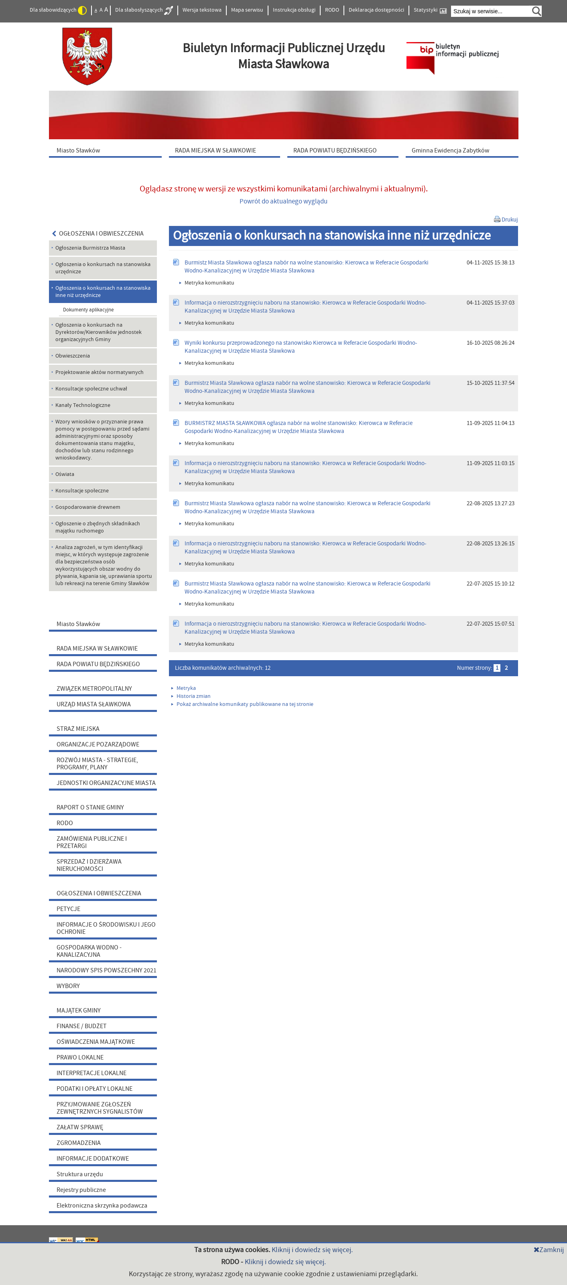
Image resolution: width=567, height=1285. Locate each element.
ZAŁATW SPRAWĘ (80, 1127)
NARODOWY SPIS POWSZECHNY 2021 (106, 970)
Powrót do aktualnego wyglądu (283, 201)
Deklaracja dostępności (376, 10)
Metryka (183, 688)
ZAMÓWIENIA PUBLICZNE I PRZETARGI (92, 842)
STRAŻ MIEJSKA (78, 729)
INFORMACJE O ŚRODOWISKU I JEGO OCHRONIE (106, 928)
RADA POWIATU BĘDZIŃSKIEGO (98, 664)
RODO (332, 10)
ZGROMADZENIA (79, 1143)
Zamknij (549, 1250)
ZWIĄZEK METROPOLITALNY (94, 689)
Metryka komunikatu (206, 283)
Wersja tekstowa (202, 10)
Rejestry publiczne (81, 1190)
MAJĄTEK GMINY (79, 1010)
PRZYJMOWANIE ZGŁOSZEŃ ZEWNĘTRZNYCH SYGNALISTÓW (100, 1108)
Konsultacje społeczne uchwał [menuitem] (91, 388)
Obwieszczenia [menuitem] (72, 356)
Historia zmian (191, 696)
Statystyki (430, 10)
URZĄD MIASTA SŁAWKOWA (94, 704)
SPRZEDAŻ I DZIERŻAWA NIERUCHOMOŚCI (89, 865)
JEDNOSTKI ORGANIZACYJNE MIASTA (106, 783)
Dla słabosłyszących (144, 10)
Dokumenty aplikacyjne (88, 310)
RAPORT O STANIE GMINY (90, 807)
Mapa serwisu (247, 10)
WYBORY (68, 986)
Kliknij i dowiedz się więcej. (312, 1250)
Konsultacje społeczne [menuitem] (82, 490)
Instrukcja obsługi (294, 10)
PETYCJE (68, 909)
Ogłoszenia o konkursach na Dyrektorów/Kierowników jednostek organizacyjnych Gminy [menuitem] (98, 332)
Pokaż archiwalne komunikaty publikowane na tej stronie (242, 704)
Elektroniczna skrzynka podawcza (102, 1206)
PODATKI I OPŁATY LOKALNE (94, 1089)
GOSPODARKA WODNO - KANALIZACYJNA (89, 951)
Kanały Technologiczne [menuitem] (82, 405)
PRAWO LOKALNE (80, 1057)
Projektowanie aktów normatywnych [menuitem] (99, 372)
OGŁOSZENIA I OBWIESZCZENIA (98, 234)
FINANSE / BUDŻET (82, 1026)
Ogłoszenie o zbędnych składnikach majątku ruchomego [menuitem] (97, 527)
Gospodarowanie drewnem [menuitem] (87, 507)
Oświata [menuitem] (64, 474)
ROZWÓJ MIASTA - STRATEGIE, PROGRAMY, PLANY (97, 763)
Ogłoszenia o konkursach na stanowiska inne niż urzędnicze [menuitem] (102, 292)
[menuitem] (107, 150)
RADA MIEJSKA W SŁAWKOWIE (97, 649)
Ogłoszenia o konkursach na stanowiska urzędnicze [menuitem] (102, 268)
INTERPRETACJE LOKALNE (91, 1073)
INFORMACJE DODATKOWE (93, 1159)
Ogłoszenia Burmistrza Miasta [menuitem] (90, 248)
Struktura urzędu (80, 1174)
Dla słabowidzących (58, 10)
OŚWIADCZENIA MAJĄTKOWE (96, 1042)
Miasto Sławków (78, 624)
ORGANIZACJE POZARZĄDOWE (98, 744)
